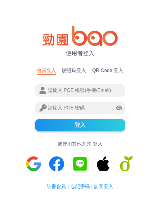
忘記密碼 (80, 186)
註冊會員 (56, 186)
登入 (80, 125)
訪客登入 (103, 186)
